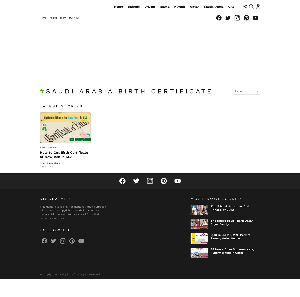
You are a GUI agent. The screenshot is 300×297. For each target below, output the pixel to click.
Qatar (194, 15)
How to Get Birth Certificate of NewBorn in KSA (64, 172)
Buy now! (74, 35)
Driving (149, 15)
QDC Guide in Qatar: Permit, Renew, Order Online (231, 254)
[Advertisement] (150, 71)
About (53, 35)
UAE (231, 15)
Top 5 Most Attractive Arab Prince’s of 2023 (230, 226)
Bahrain (134, 15)
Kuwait (179, 15)
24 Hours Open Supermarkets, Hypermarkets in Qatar (232, 268)
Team (63, 35)
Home (118, 15)
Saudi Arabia (213, 15)
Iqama (165, 15)
